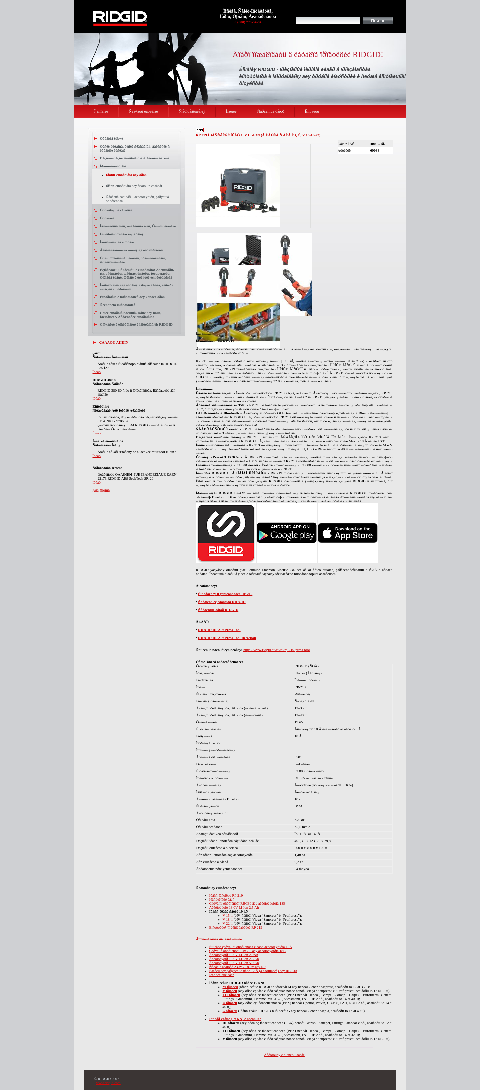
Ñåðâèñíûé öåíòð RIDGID (218, 610)
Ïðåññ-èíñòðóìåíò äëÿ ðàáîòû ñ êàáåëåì (134, 186)
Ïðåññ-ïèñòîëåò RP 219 (226, 895)
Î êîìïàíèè (101, 111)
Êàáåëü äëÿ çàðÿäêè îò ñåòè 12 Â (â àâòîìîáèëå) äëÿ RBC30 (253, 971)
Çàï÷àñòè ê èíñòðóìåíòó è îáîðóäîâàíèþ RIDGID (136, 324)
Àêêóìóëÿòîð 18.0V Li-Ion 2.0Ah (233, 955)
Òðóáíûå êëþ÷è (111, 138)
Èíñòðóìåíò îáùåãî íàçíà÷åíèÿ (122, 234)
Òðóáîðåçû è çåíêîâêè (116, 210)
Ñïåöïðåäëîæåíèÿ (192, 111)
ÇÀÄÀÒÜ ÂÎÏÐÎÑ (114, 342)
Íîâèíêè (231, 111)
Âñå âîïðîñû (101, 490)
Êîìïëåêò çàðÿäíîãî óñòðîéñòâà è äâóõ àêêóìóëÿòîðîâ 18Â (250, 947)
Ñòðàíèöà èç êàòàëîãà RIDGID (222, 602)
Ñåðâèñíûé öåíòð (270, 111)
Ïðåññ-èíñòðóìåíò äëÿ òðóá (126, 175)
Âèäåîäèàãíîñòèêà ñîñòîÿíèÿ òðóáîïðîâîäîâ (131, 250)
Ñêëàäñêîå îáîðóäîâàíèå (118, 305)
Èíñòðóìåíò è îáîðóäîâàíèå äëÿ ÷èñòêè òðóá (132, 297)
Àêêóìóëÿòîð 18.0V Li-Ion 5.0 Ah (234, 963)
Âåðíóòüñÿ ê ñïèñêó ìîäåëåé (284, 1055)
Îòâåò (97, 372)
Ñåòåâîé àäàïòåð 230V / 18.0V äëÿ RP (237, 967)
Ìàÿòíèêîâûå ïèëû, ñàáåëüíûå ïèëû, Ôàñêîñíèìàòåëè (138, 226)
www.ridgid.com (108, 1083)
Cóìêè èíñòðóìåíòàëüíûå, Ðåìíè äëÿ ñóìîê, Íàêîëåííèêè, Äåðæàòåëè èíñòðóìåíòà (131, 315)
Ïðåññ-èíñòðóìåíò (113, 166)
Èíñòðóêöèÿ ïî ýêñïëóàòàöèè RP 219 (225, 594)
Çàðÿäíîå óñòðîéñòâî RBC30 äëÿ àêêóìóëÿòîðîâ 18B (247, 903)
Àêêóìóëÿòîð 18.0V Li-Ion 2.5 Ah (234, 907)
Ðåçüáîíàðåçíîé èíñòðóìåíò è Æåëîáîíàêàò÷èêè (134, 158)
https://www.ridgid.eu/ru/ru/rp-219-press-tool (276, 650)
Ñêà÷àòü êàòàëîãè (143, 111)
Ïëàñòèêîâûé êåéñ (221, 899)
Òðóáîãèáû (108, 218)
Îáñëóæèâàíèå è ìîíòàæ (117, 242)
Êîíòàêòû (312, 111)
